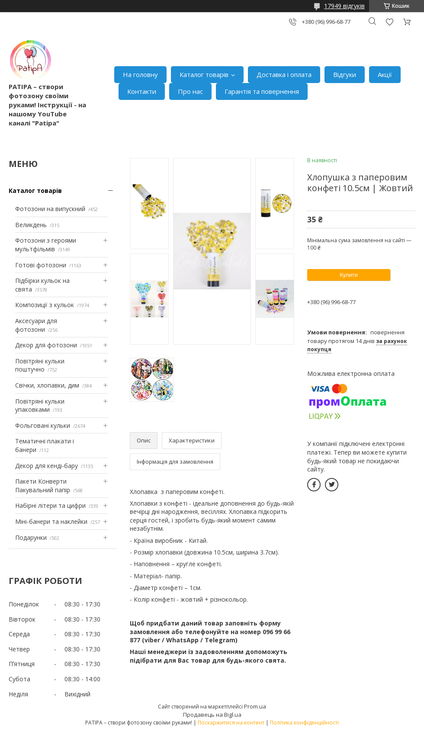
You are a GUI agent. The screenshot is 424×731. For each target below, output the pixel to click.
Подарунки (31, 537)
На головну (140, 74)
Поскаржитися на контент (231, 722)
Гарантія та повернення (262, 91)
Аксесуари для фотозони (36, 325)
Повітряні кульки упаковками (39, 405)
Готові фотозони (40, 265)
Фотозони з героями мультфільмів (45, 244)
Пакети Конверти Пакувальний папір (42, 485)
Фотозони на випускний (50, 209)
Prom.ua (255, 706)
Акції (385, 74)
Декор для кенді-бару (46, 466)
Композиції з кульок (44, 305)
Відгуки (344, 74)
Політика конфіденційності (304, 722)
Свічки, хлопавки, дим (47, 385)
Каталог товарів (204, 74)
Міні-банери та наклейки (51, 521)
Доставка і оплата (284, 74)
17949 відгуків (344, 6)
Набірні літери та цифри (50, 505)
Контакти (141, 91)
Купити (349, 275)
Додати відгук (389, 22)
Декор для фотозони (46, 345)
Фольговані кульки (42, 425)
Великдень (31, 225)
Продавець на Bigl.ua (212, 714)
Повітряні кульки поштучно (39, 365)
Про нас (190, 91)
